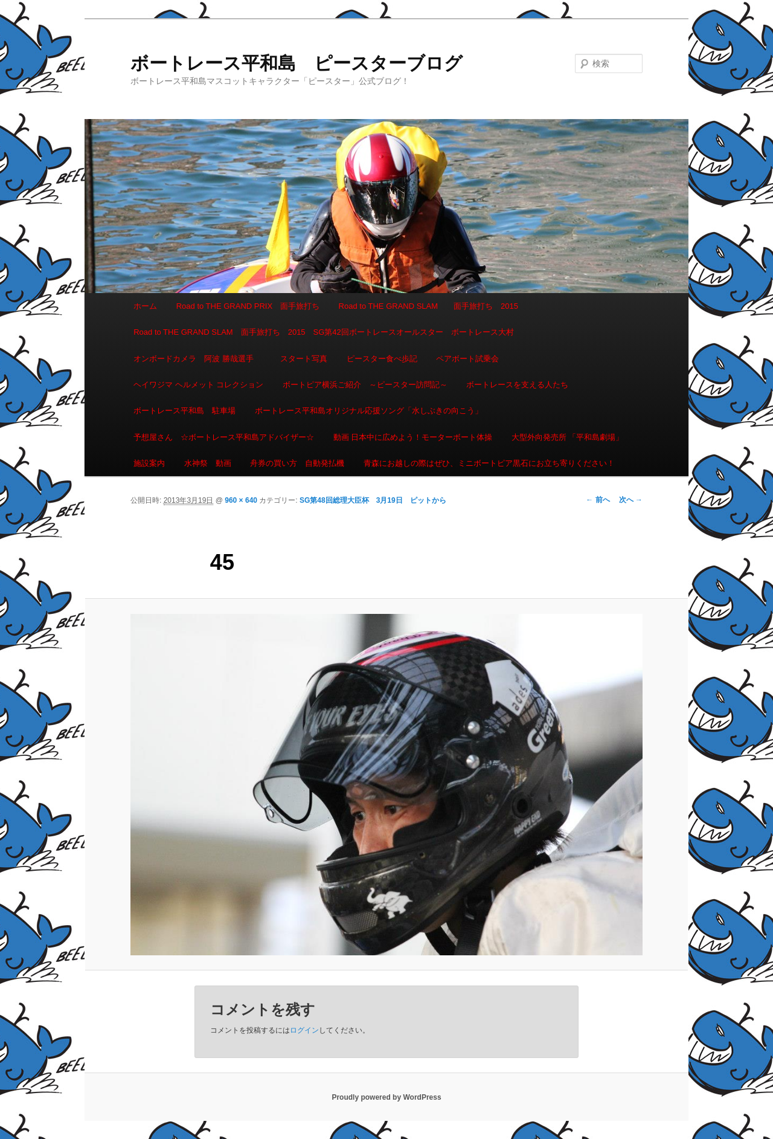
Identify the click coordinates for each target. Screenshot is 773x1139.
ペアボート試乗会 (467, 358)
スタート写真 (303, 358)
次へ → (631, 499)
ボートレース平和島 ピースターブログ (296, 63)
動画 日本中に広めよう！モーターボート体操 (413, 437)
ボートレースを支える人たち (517, 384)
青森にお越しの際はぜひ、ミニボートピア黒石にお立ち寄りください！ (489, 463)
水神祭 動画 (207, 463)
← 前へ (597, 499)
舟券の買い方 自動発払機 (297, 463)
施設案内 (149, 463)
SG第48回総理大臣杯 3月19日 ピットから (373, 500)
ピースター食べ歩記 (382, 358)
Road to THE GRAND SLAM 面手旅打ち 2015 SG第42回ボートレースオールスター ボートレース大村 (323, 332)
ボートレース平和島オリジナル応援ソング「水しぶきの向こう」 (369, 410)
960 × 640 (241, 500)
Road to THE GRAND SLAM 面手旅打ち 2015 (428, 306)
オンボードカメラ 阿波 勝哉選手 (197, 358)
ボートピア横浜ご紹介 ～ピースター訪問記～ (365, 384)
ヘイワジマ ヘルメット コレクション (198, 384)
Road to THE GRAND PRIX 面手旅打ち (247, 306)
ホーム (145, 306)
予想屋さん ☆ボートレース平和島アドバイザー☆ (223, 437)
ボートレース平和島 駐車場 (184, 410)
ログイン (304, 1030)
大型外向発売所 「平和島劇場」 (568, 437)
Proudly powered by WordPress (386, 1097)
